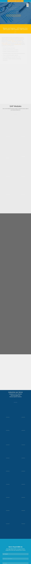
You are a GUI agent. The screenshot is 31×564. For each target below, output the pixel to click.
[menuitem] (27, 5)
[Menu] (27, 5)
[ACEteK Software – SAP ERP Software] (12, 5)
